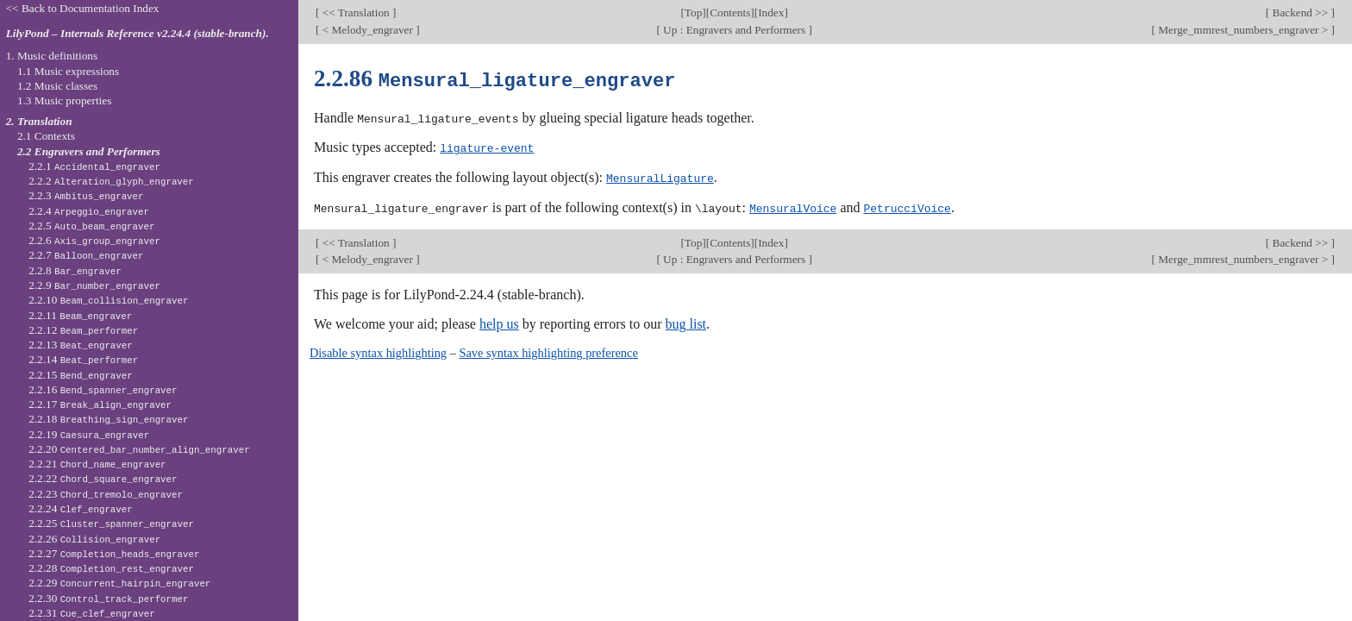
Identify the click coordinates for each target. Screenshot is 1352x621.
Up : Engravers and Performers (734, 29)
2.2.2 (111, 180)
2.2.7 (85, 254)
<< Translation (355, 12)
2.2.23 (105, 493)
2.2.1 (94, 166)
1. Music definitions (52, 55)
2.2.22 (102, 478)
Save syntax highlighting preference (548, 350)
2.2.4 (88, 210)
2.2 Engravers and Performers (88, 151)
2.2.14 (83, 359)
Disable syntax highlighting (378, 350)
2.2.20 (138, 448)
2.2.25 (111, 523)
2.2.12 (83, 329)
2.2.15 (80, 374)
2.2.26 (94, 538)
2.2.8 (75, 270)
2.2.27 (113, 553)
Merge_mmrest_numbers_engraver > (1243, 29)
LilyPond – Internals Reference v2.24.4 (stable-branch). (137, 33)
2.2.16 (102, 389)
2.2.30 (108, 598)
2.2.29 (119, 582)
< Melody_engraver (367, 29)
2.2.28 (111, 567)
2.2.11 (80, 315)
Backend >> (1299, 12)
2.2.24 (80, 508)
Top (693, 12)
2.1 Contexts (46, 135)
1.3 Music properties (64, 100)
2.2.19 (88, 434)
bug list (685, 321)
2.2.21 (97, 463)
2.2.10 (108, 299)
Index (771, 12)
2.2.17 (100, 404)
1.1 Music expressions (68, 71)
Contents (730, 12)
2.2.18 (108, 418)
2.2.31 (91, 612)
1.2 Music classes (57, 85)
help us (499, 321)
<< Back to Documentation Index (83, 8)
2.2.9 (94, 285)
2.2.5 (91, 225)
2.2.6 (94, 240)
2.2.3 (85, 195)
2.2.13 (80, 344)
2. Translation (39, 121)
